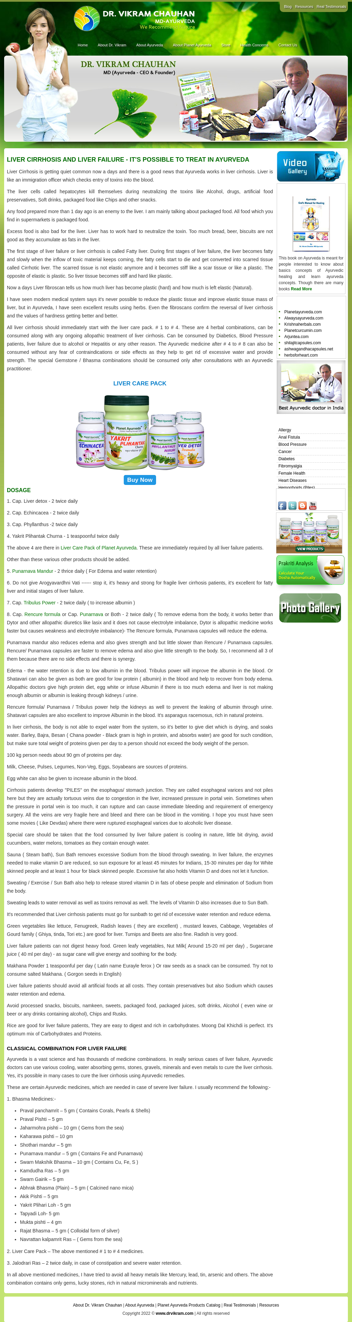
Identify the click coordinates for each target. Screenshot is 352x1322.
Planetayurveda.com (303, 312)
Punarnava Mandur (32, 571)
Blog (288, 6)
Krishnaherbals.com (302, 324)
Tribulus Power (40, 602)
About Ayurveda (149, 45)
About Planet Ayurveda (192, 45)
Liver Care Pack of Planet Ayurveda (98, 547)
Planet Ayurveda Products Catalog (188, 1305)
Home (83, 45)
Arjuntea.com (296, 336)
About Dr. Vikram (112, 45)
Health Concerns (254, 45)
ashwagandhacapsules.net (308, 349)
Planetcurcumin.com (303, 330)
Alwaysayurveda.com (303, 318)
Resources (304, 6)
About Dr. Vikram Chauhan (97, 1305)
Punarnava (91, 614)
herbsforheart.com (301, 355)
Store (225, 45)
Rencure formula (42, 614)
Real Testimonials (331, 6)
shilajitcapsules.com (302, 342)
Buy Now (140, 480)
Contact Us (287, 45)
